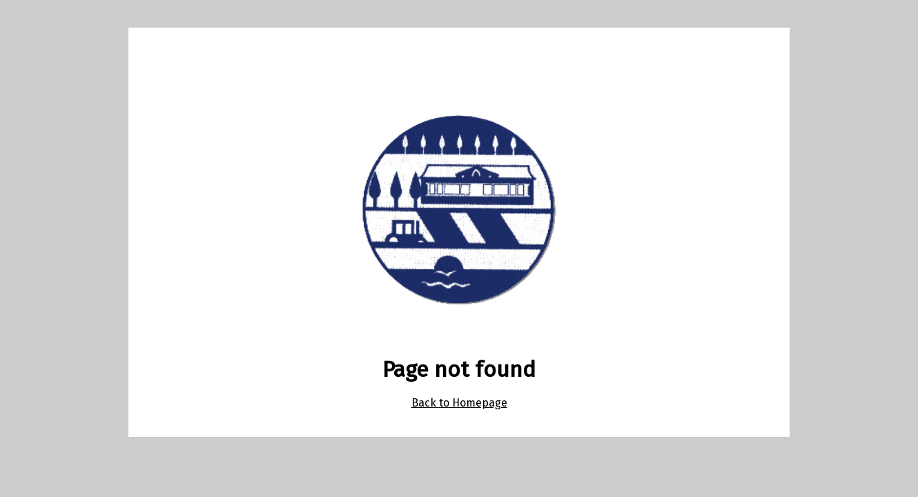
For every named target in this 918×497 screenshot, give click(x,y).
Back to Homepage (459, 402)
